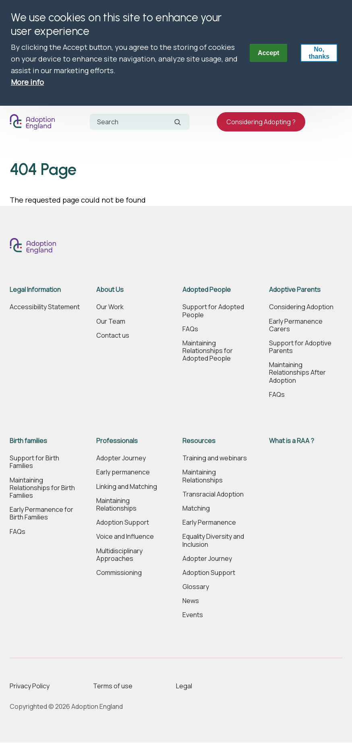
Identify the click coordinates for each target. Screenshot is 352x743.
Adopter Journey (121, 458)
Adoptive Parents (295, 290)
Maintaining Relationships (116, 504)
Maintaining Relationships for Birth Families (42, 488)
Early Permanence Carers (296, 325)
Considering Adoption (301, 307)
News (190, 601)
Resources (198, 441)
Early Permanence (209, 522)
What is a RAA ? (291, 441)
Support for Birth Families (34, 462)
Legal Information (35, 290)
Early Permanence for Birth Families (41, 513)
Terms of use (113, 685)
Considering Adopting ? (261, 121)
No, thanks (319, 53)
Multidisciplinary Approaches (119, 554)
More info (27, 82)
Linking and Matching (126, 487)
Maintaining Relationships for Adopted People (207, 351)
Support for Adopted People (213, 310)
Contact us (112, 335)
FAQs (190, 329)
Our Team (110, 321)
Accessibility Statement (45, 307)
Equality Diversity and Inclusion (213, 540)
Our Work (110, 307)
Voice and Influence (125, 536)
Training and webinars (214, 458)
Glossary (195, 587)
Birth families (28, 441)
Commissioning (119, 573)
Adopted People (206, 290)
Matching (196, 508)
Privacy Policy (30, 685)
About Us (110, 290)
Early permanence (123, 472)
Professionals (117, 441)
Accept (268, 52)
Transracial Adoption (213, 494)
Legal (184, 685)
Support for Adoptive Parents (300, 347)
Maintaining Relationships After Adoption (297, 372)
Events (192, 615)
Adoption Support (122, 522)
